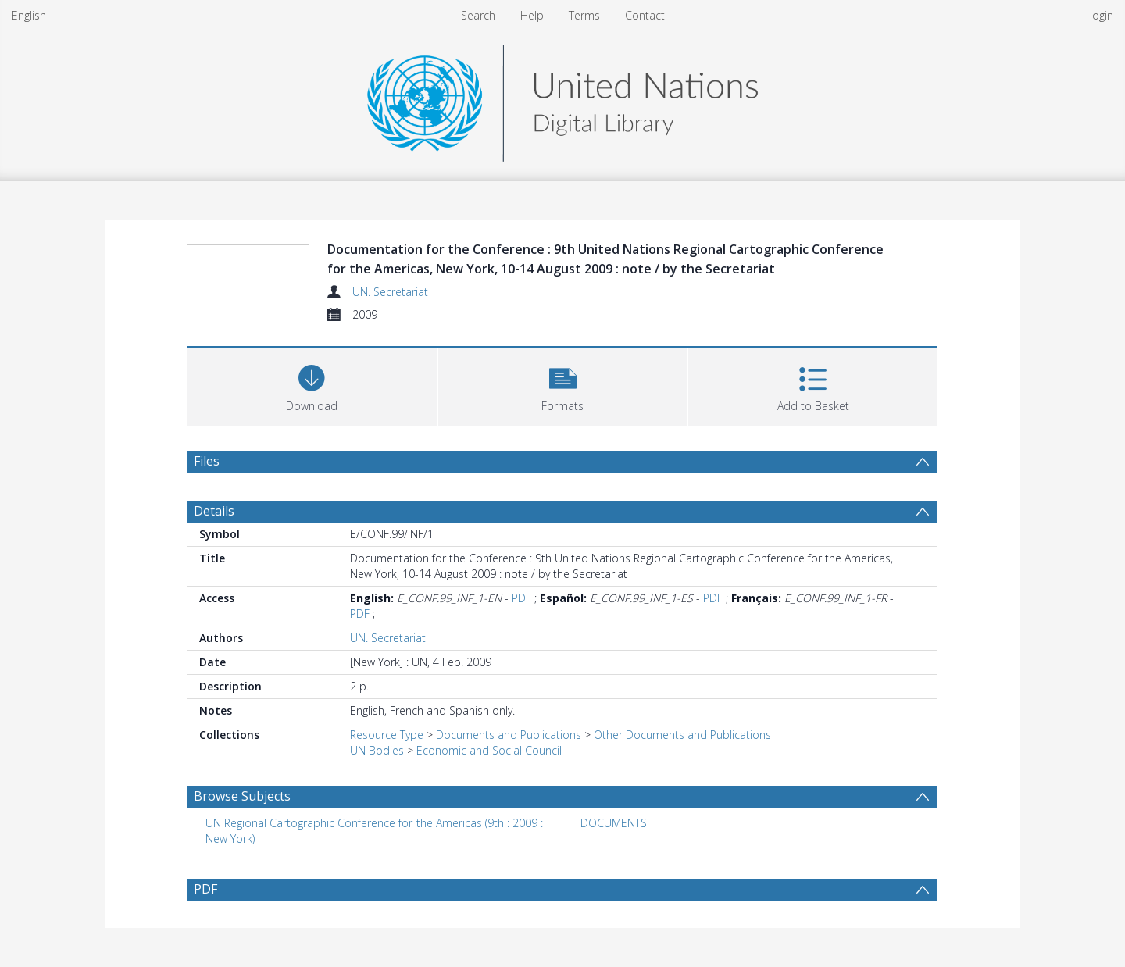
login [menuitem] (1101, 15)
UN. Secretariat (390, 291)
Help (532, 15)
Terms (584, 15)
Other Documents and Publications (682, 734)
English (29, 15)
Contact (645, 15)
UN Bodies (377, 750)
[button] (563, 385)
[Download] (312, 385)
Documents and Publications (508, 734)
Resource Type (386, 734)
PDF (521, 598)
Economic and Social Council (489, 750)
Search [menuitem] (478, 15)
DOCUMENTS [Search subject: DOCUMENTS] (613, 822)
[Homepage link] (562, 98)
